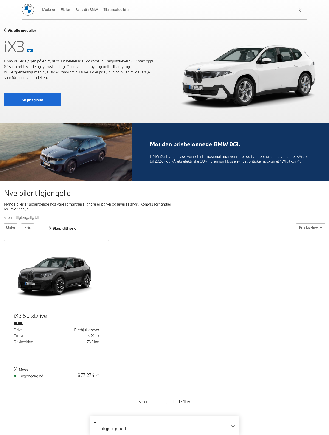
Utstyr (10, 227)
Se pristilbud (32, 99)
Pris (27, 227)
